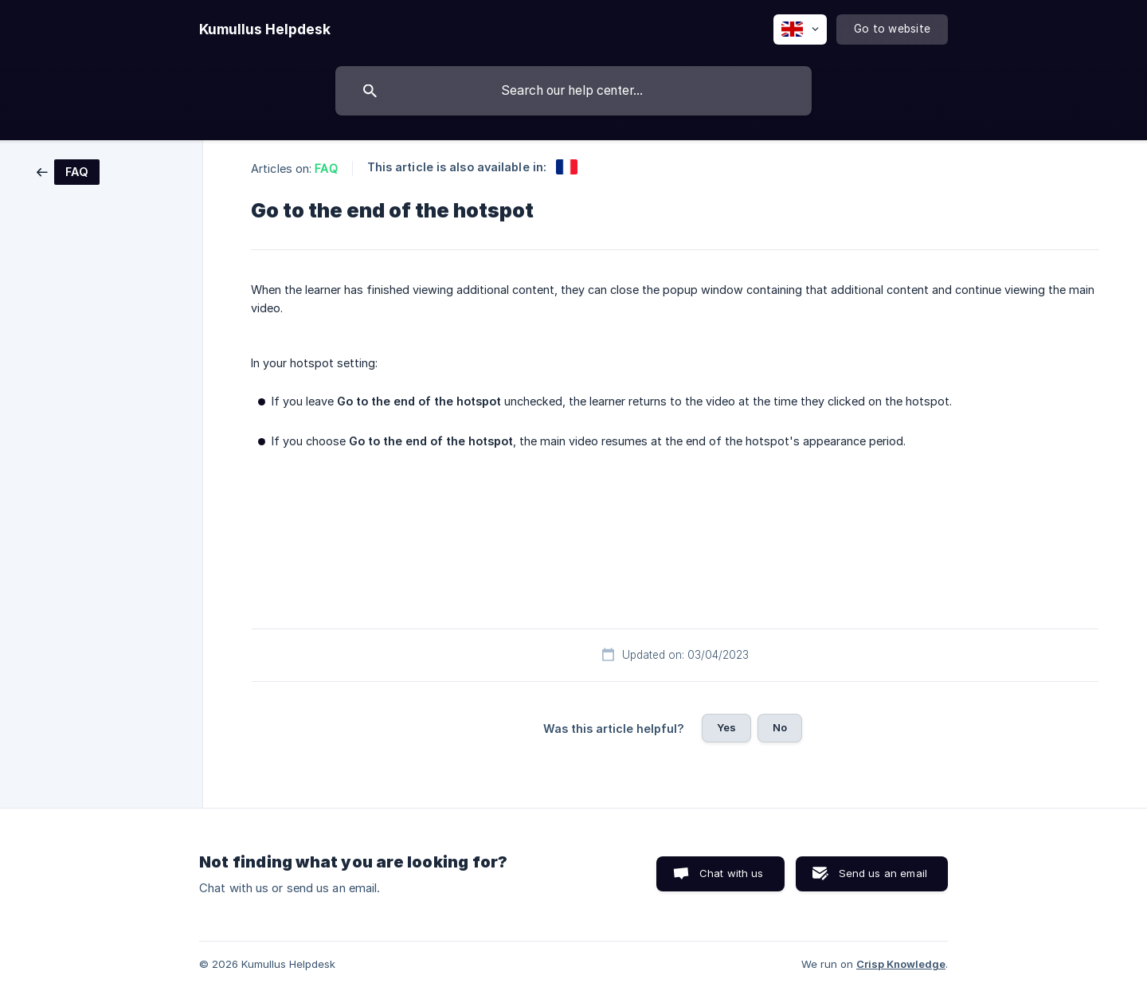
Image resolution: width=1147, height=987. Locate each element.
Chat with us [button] (731, 873)
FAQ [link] (326, 168)
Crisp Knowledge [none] (900, 964)
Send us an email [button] (883, 873)
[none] (265, 29)
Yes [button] (726, 727)
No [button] (780, 727)
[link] (68, 170)
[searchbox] (573, 91)
